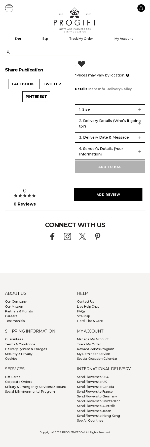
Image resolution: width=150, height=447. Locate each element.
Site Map (83, 316)
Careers (11, 316)
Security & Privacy (18, 354)
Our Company (16, 301)
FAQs (81, 311)
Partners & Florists (19, 311)
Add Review (108, 194)
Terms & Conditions (20, 344)
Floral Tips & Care (90, 321)
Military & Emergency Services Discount (35, 387)
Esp (45, 38)
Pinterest (36, 96)
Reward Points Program (95, 349)
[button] (9, 8)
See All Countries (90, 420)
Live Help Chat (88, 306)
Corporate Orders (18, 382)
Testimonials (15, 321)
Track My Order (81, 38)
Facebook (23, 84)
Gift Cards (12, 377)
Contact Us (85, 301)
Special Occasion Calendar (97, 358)
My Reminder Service (93, 354)
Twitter (52, 84)
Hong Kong (98, 416)
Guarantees (14, 339)
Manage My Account (93, 339)
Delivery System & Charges (26, 349)
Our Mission (14, 306)
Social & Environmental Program (30, 391)
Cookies (11, 358)
